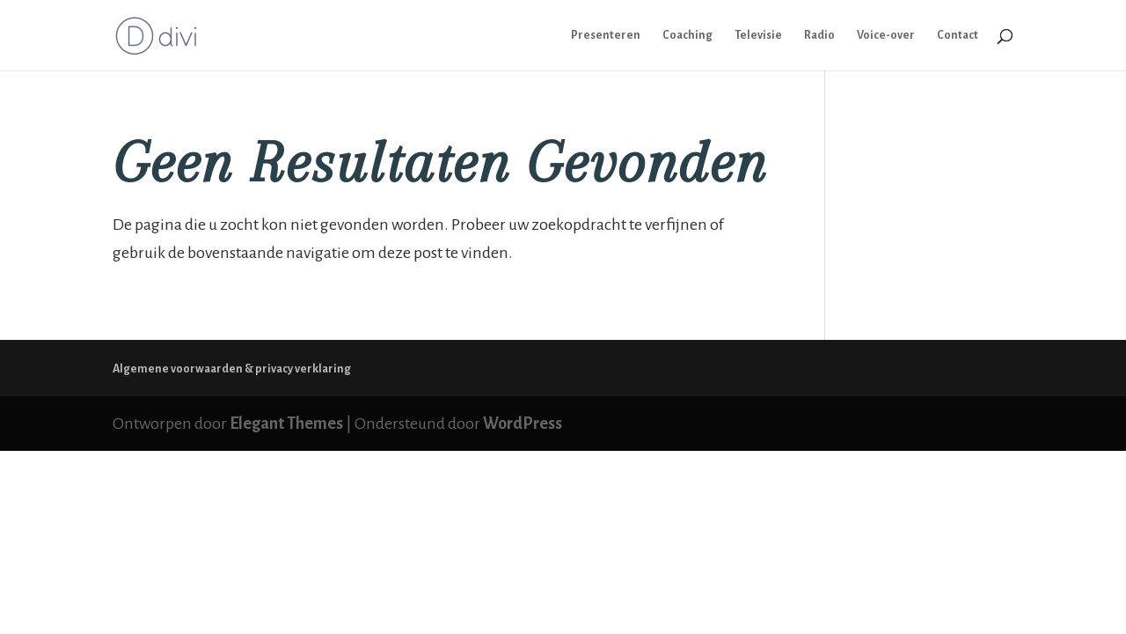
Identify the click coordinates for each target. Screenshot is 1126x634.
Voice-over (886, 35)
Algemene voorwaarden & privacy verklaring (232, 369)
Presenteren (605, 35)
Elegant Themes (286, 423)
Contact (957, 35)
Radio (819, 35)
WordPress (522, 423)
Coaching (687, 35)
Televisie (758, 35)
